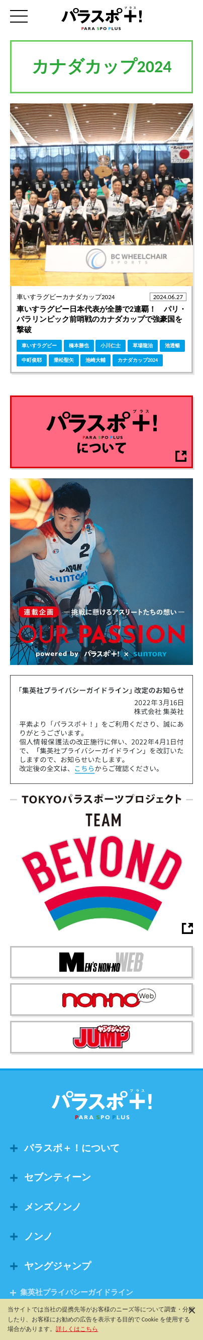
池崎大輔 (95, 360)
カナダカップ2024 (138, 360)
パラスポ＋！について (72, 1148)
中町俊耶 (32, 360)
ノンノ (38, 1236)
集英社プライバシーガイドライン (76, 1292)
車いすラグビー (39, 345)
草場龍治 (143, 345)
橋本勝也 (79, 345)
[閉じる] (192, 1310)
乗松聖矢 (64, 360)
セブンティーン (57, 1177)
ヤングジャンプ (57, 1266)
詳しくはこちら (77, 1328)
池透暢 (172, 345)
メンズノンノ (52, 1207)
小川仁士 (110, 345)
